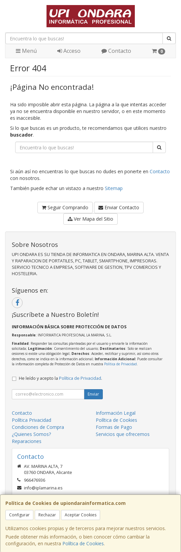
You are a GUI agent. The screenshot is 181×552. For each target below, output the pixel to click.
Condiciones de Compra (38, 427)
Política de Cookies (83, 543)
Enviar (93, 394)
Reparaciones (26, 441)
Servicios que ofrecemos (123, 434)
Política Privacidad (31, 420)
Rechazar (47, 515)
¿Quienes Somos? (31, 434)
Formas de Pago (114, 427)
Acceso (69, 50)
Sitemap (114, 188)
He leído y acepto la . (60, 378)
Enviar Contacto (118, 207)
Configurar (19, 515)
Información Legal (115, 413)
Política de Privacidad (120, 364)
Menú (26, 50)
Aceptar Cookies (80, 515)
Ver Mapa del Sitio (90, 219)
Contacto (116, 50)
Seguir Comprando (65, 207)
